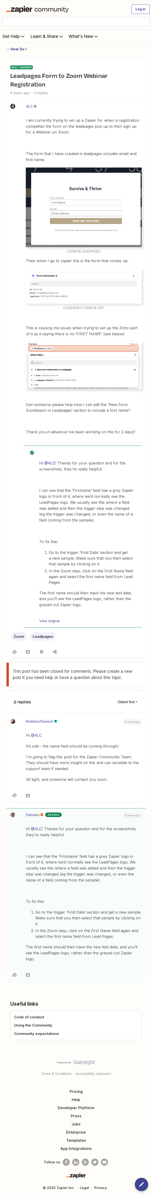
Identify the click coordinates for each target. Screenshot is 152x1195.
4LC (29, 106)
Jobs (76, 1124)
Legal (84, 1188)
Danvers (32, 814)
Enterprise (76, 1132)
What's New (84, 36)
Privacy (100, 1188)
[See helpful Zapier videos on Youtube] (104, 1162)
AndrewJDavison (39, 721)
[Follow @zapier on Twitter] (94, 1162)
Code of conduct (29, 1017)
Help (76, 1099)
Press (76, 1116)
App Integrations (76, 1148)
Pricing (76, 1091)
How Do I (19, 49)
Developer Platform (76, 1107)
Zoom (19, 636)
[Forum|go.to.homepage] (38, 9)
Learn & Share (47, 36)
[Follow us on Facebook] (66, 1162)
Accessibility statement (93, 1074)
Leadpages (43, 636)
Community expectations (36, 1033)
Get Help (14, 36)
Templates (76, 1140)
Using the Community (33, 1025)
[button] (140, 9)
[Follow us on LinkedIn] (75, 1162)
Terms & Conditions (56, 1074)
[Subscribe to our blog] (85, 1162)
